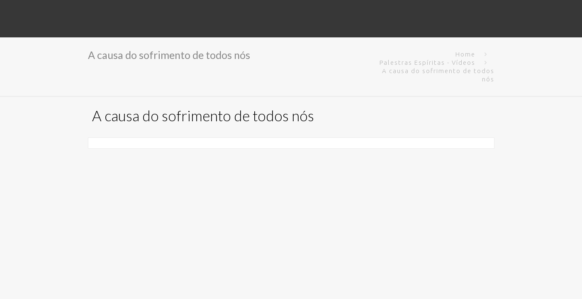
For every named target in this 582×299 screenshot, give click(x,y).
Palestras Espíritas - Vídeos (427, 62)
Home (465, 54)
